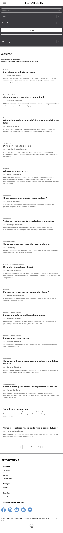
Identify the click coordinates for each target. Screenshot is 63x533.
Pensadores (6, 497)
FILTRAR (31, 30)
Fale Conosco (7, 478)
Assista (5, 487)
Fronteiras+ (7, 470)
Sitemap (5, 475)
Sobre (5, 473)
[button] (4, 2)
